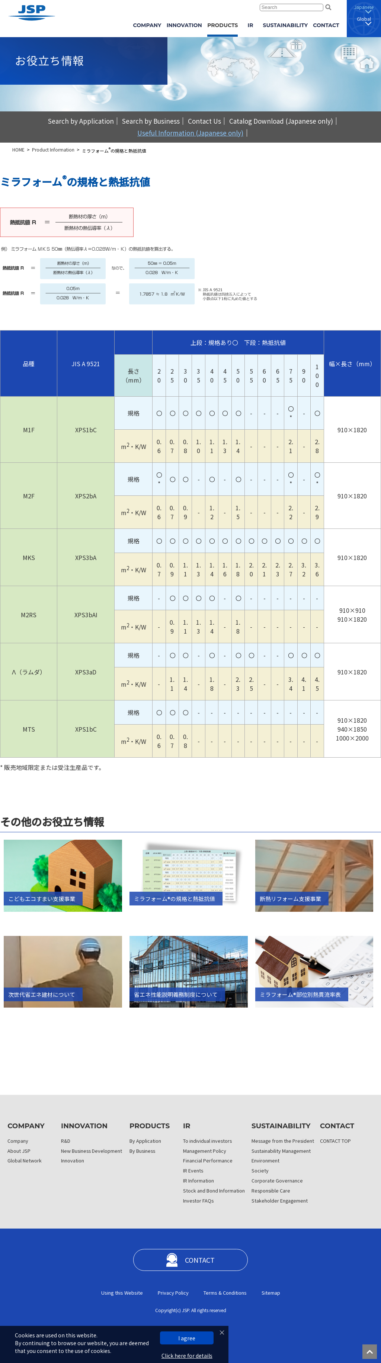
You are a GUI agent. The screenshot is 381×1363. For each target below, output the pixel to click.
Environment (265, 1160)
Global (364, 19)
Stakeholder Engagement (280, 1200)
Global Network (24, 1160)
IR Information (198, 1180)
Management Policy (204, 1151)
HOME (18, 149)
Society (260, 1170)
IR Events (193, 1170)
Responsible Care (271, 1190)
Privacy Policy (173, 1292)
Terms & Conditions (225, 1292)
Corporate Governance (277, 1180)
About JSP (19, 1151)
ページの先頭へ (371, 1353)
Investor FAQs (198, 1200)
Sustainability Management (281, 1151)
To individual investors (207, 1141)
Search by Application (81, 121)
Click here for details (186, 1355)
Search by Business (151, 121)
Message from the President (283, 1141)
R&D (65, 1141)
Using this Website (122, 1292)
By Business (142, 1151)
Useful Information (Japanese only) (190, 132)
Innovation (72, 1160)
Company (17, 1141)
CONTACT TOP (335, 1141)
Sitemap (271, 1292)
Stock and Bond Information (214, 1190)
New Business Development (91, 1151)
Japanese (364, 7)
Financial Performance (208, 1160)
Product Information (53, 149)
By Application (145, 1141)
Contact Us (204, 121)
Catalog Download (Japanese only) (281, 121)
